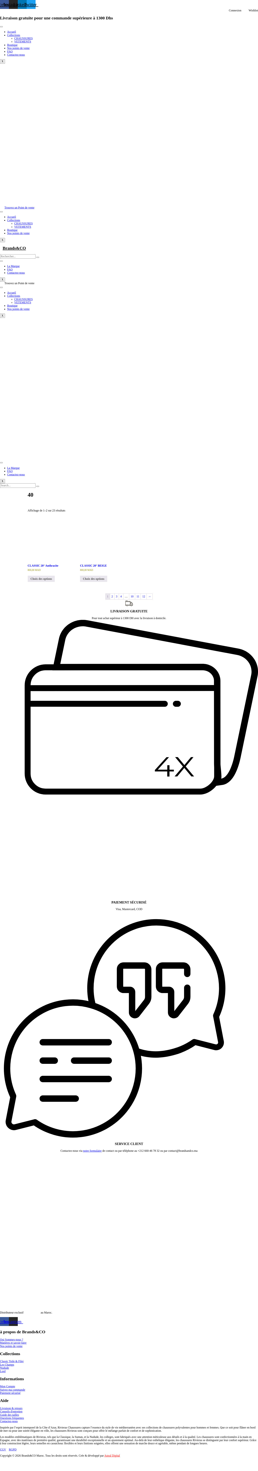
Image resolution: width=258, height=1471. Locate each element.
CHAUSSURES (23, 38)
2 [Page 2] (112, 596)
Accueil (11, 31)
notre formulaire (92, 1150)
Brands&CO (14, 248)
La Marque (13, 266)
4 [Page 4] (121, 596)
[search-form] (18, 256)
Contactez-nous (16, 54)
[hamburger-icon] (1, 26)
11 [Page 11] (138, 596)
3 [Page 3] (116, 596)
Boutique (12, 44)
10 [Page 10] (132, 596)
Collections (13, 35)
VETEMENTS (22, 41)
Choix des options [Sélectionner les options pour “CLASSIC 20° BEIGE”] (93, 578)
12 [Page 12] (143, 596)
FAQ (10, 51)
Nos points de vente (18, 48)
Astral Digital (112, 1455)
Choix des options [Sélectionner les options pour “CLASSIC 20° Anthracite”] (41, 578)
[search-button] (37, 257)
